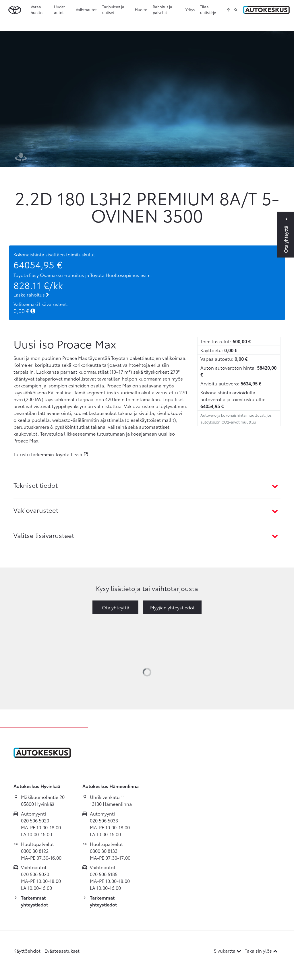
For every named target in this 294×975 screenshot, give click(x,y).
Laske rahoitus (31, 294)
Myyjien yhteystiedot (172, 607)
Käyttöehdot (26, 950)
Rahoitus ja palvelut (162, 9)
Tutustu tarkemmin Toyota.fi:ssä (47, 454)
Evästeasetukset (62, 950)
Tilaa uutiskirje (208, 9)
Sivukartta (228, 950)
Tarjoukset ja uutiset (113, 9)
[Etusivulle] (266, 10)
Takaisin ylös (261, 950)
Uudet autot (59, 9)
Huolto (141, 9)
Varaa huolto (36, 9)
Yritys (190, 9)
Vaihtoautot (86, 9)
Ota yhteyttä (115, 607)
